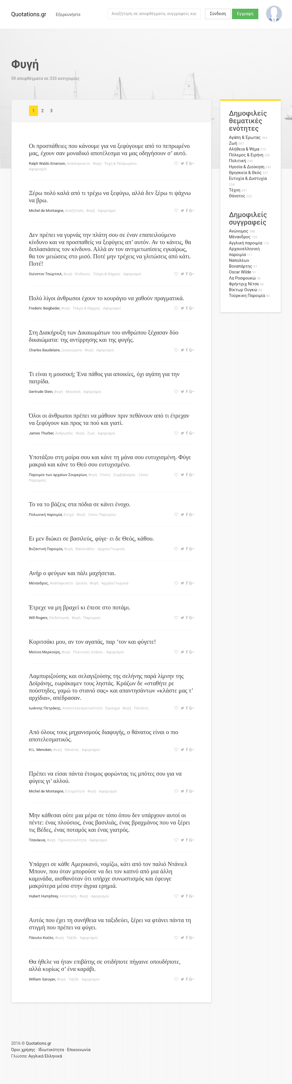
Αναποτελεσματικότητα (82, 708)
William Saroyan (42, 979)
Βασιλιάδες (85, 549)
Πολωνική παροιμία (45, 514)
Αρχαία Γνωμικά (110, 549)
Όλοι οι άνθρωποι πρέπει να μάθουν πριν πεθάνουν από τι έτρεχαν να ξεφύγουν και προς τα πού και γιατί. (109, 419)
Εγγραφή (245, 13)
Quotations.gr (28, 14)
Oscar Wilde (240, 272)
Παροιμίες (92, 618)
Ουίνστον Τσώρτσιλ (45, 274)
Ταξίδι (71, 937)
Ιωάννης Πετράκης (45, 708)
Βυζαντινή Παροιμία (46, 549)
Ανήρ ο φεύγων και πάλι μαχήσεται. (72, 573)
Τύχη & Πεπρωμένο (120, 163)
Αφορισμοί (38, 169)
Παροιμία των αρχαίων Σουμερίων (58, 475)
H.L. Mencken (40, 749)
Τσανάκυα (37, 840)
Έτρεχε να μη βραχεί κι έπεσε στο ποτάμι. (79, 607)
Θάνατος (72, 749)
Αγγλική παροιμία (245, 243)
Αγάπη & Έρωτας (245, 137)
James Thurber (41, 433)
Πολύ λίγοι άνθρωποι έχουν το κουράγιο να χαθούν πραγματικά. (106, 298)
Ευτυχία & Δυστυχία (248, 178)
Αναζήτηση (74, 210)
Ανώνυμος (239, 231)
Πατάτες (141, 708)
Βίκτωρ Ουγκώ (243, 289)
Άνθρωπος (64, 433)
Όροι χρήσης (23, 1049)
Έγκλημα (112, 708)
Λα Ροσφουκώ (242, 278)
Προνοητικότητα (72, 840)
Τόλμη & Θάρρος (107, 274)
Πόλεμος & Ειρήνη (246, 155)
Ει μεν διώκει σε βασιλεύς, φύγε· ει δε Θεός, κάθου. (91, 538)
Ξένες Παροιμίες (102, 514)
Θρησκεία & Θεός (245, 172)
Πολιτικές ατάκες (88, 652)
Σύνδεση (218, 13)
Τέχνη (234, 190)
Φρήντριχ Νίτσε (244, 284)
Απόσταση (68, 896)
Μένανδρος (38, 583)
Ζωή (91, 433)
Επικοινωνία (78, 1049)
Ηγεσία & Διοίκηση (246, 166)
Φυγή (97, 163)
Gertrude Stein (41, 391)
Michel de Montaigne (46, 210)
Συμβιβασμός (124, 475)
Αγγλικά (35, 1056)
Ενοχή (69, 514)
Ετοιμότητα (74, 791)
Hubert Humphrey (43, 896)
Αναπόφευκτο (78, 163)
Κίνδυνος (82, 274)
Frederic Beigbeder (44, 308)
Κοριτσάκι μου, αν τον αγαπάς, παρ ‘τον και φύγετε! (92, 641)
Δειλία (81, 583)
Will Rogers (38, 618)
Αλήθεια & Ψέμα (244, 149)
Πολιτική (237, 160)
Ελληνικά (53, 1056)
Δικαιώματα (71, 350)
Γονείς (105, 475)
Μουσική (73, 391)
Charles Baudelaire (44, 350)
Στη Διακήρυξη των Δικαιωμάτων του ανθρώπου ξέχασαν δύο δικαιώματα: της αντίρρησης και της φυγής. (104, 336)
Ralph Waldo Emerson (47, 163)
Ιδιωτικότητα (51, 1049)
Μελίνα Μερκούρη (44, 652)
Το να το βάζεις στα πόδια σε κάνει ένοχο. (79, 504)
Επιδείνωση (59, 618)
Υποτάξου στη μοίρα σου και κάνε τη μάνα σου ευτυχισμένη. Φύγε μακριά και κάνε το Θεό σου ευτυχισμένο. (110, 461)
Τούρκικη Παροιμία (247, 295)
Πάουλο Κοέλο (41, 937)
